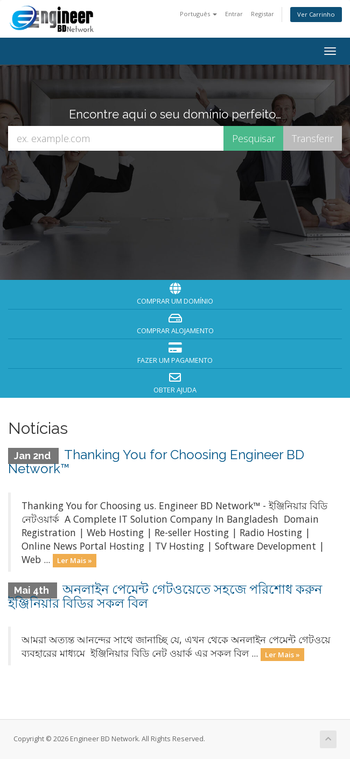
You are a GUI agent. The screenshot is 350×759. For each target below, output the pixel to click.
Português (198, 14)
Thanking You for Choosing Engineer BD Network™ (156, 461)
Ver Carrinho (316, 14)
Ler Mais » (74, 560)
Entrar (234, 14)
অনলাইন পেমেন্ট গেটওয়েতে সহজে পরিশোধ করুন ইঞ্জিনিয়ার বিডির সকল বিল (165, 596)
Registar (262, 14)
